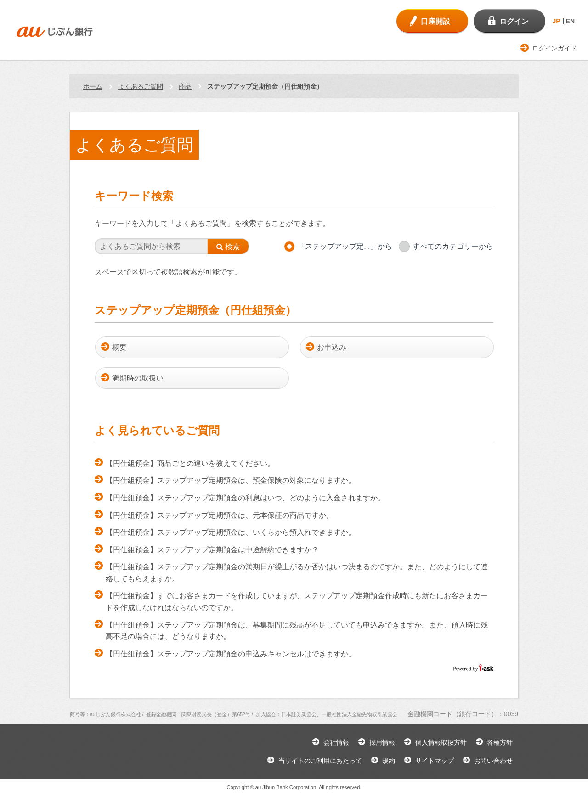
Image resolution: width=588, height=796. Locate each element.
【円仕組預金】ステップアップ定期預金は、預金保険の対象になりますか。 (231, 480)
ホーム (92, 86)
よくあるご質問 (140, 86)
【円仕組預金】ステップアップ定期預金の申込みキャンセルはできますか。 (231, 654)
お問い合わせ (493, 760)
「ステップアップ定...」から (345, 246)
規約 (388, 760)
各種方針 (500, 742)
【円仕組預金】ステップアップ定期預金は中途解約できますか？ (212, 550)
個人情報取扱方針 (441, 742)
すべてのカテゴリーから (453, 246)
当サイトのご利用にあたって (320, 760)
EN (570, 21)
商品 (185, 86)
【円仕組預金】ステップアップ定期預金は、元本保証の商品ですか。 (220, 515)
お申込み (331, 347)
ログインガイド (554, 48)
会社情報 (336, 742)
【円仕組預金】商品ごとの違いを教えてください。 (190, 463)
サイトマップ (434, 760)
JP (556, 21)
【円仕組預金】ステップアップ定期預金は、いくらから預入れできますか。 (231, 532)
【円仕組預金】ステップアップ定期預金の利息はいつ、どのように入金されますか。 (245, 498)
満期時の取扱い (138, 378)
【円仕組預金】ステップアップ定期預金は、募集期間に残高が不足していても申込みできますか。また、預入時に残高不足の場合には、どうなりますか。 (297, 631)
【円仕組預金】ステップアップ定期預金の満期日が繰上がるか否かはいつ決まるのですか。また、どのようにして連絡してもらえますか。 (297, 573)
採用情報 (382, 742)
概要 (119, 347)
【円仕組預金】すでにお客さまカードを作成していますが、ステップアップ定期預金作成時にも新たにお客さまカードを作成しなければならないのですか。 (297, 601)
